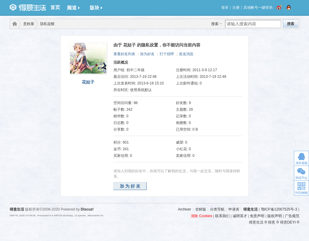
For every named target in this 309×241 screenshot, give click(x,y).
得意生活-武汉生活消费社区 (13, 24)
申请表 (233, 209)
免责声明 (257, 216)
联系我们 (222, 216)
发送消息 (186, 54)
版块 (96, 7)
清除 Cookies (201, 216)
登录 (224, 7)
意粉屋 (28, 24)
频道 (73, 7)
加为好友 (147, 54)
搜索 (214, 24)
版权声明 (274, 216)
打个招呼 (167, 54)
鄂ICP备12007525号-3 (279, 209)
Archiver (184, 209)
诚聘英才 (240, 216)
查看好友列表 (124, 54)
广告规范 (292, 216)
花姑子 (88, 82)
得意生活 (250, 209)
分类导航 (217, 209)
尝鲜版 (200, 209)
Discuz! (87, 209)
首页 (55, 7)
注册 (236, 7)
